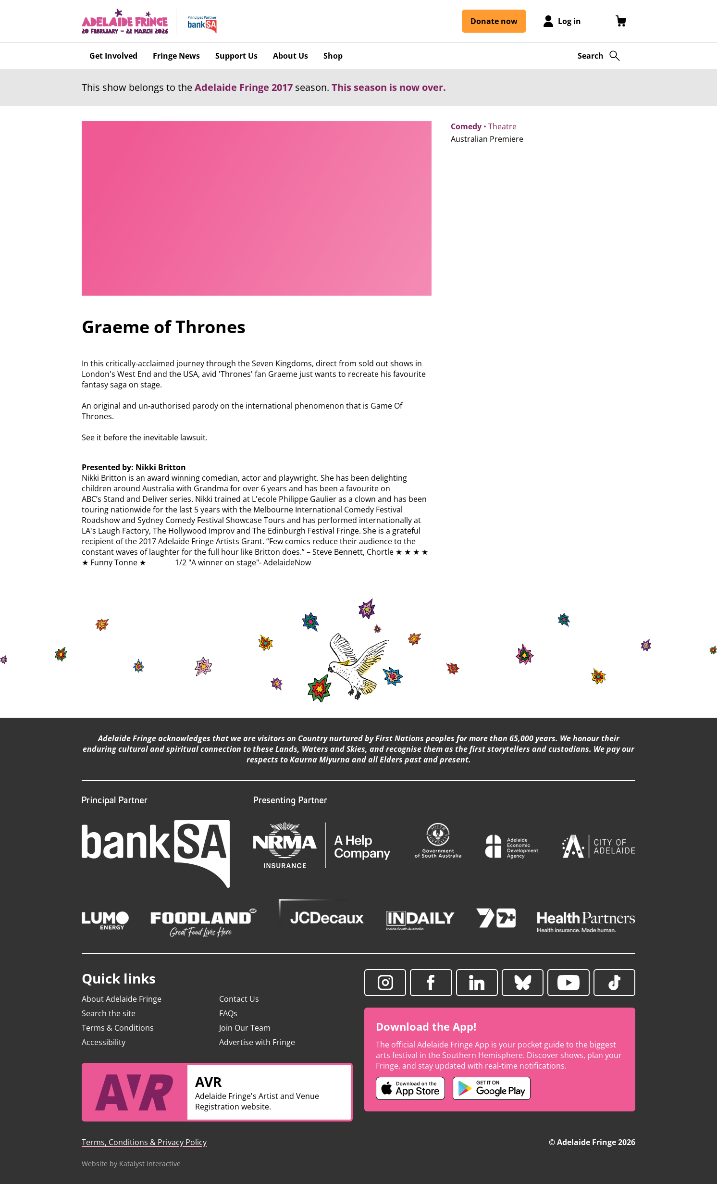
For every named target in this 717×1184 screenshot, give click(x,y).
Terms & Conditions (118, 1027)
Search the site (109, 1013)
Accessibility (103, 1042)
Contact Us (239, 999)
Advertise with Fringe (257, 1042)
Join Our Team (245, 1027)
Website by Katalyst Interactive (131, 1163)
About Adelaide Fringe (121, 999)
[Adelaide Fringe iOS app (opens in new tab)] (410, 1088)
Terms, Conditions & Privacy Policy (144, 1142)
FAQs (228, 1013)
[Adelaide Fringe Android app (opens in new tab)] (492, 1088)
